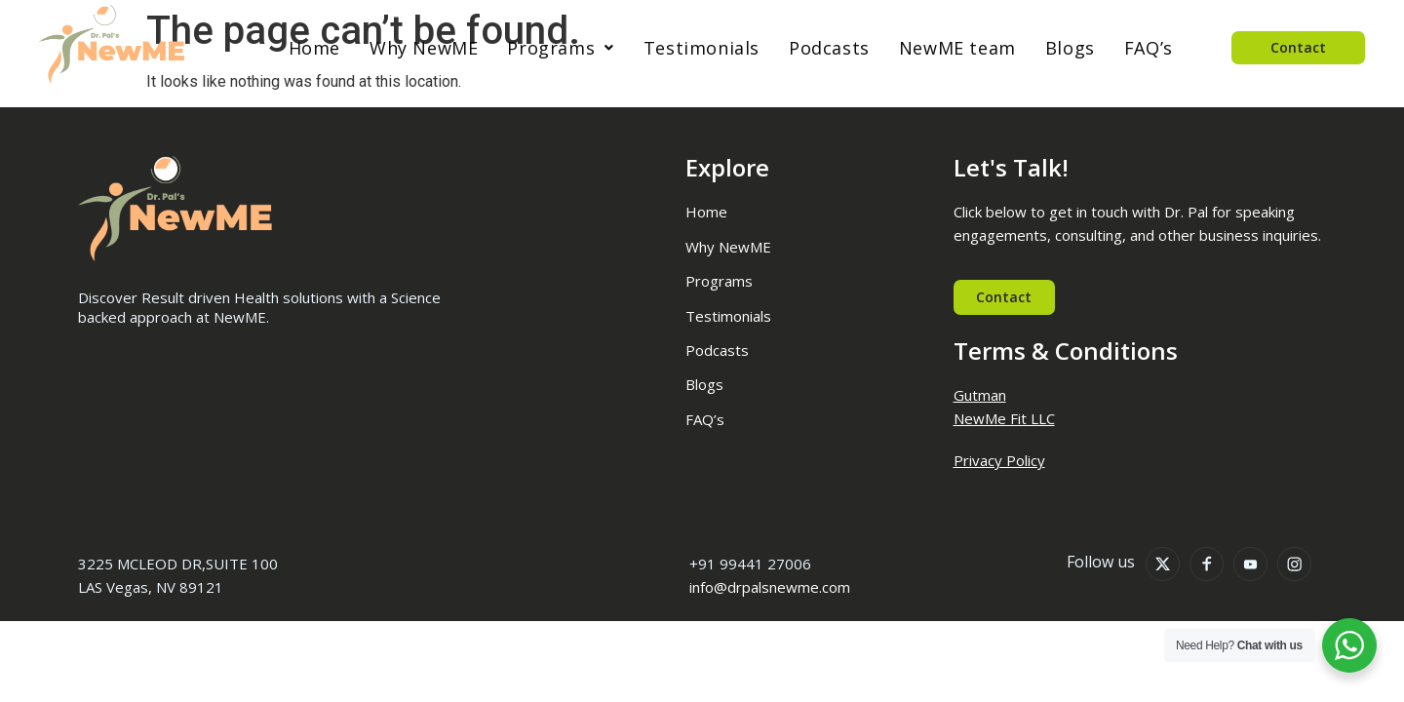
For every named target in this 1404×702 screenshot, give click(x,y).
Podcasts (829, 47)
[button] (560, 47)
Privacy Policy (999, 460)
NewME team (957, 47)
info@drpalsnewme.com (769, 588)
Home (314, 47)
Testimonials (702, 47)
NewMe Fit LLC (1004, 418)
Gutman (980, 395)
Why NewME (424, 47)
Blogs (1070, 47)
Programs (560, 47)
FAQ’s (1148, 47)
